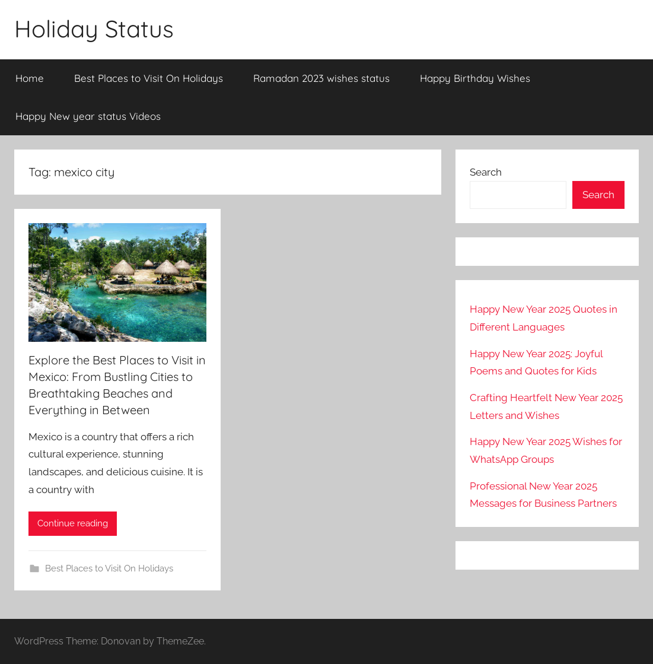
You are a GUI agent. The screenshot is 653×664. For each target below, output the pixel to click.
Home (29, 78)
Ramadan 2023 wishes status (321, 78)
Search (486, 172)
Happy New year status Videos (88, 116)
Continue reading (72, 523)
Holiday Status (94, 28)
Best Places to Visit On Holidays (148, 78)
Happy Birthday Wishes (475, 78)
